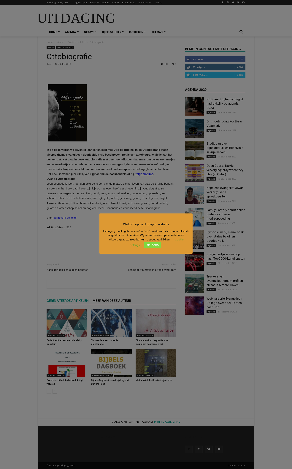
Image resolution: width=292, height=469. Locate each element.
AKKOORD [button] (153, 245)
